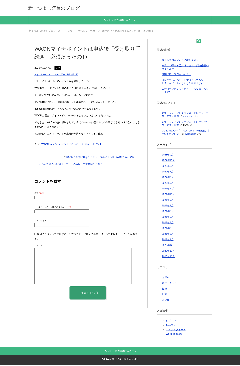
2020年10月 (168, 257)
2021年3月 (168, 229)
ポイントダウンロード (71, 145)
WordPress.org (174, 334)
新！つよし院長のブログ (59, 8)
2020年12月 (168, 246)
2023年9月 (168, 155)
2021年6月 (168, 212)
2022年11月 (168, 161)
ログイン (171, 321)
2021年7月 (168, 206)
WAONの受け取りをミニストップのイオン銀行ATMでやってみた (101, 158)
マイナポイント (93, 145)
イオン (54, 145)
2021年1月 (168, 240)
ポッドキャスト (170, 283)
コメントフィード (176, 330)
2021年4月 (168, 223)
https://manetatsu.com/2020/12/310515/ (56, 75)
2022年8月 (168, 166)
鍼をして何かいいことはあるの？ (180, 60)
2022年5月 (168, 183)
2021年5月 (168, 217)
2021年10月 (168, 195)
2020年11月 (168, 251)
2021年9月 (168, 200)
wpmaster (188, 117)
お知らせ (167, 278)
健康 (164, 289)
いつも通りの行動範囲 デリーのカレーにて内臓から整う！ (72, 165)
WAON (45, 145)
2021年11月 (168, 189)
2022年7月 (168, 172)
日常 (58, 68)
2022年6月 (168, 178)
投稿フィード (173, 326)
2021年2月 (168, 234)
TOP (45, 31)
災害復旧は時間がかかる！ (176, 75)
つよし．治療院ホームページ (120, 20)
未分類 (165, 300)
